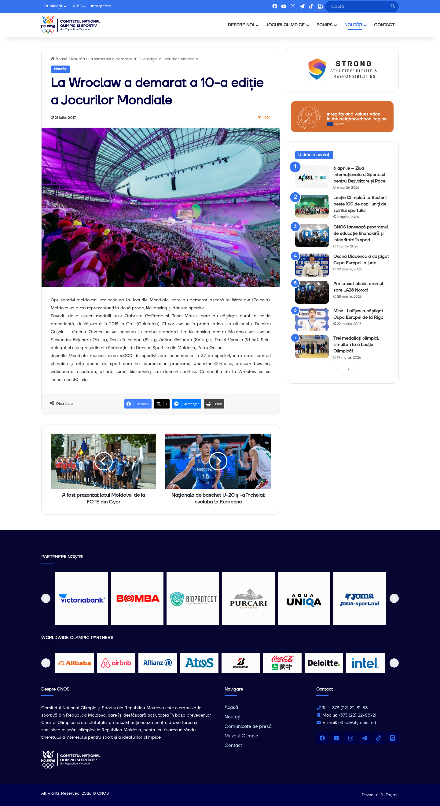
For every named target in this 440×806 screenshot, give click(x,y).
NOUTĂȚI (353, 25)
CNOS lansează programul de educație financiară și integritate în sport (360, 233)
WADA (79, 6)
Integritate (101, 6)
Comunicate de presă (248, 726)
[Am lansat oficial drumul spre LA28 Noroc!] (312, 292)
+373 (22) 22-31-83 (349, 708)
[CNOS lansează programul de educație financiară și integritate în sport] (312, 235)
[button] (45, 598)
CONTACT (384, 25)
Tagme (392, 795)
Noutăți (78, 59)
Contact (233, 745)
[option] (81, 598)
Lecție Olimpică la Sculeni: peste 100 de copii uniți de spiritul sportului (360, 204)
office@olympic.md (357, 722)
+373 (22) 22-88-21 (357, 715)
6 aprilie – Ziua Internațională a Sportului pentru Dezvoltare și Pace (359, 175)
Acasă (59, 59)
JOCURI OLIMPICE (285, 25)
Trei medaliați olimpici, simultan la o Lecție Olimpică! (356, 345)
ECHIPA (324, 25)
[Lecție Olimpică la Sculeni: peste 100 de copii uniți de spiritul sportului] (312, 206)
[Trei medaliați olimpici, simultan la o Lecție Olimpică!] (312, 346)
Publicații (53, 6)
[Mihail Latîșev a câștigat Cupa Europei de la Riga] (312, 319)
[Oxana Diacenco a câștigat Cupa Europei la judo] (312, 265)
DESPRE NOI (241, 25)
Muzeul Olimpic (241, 736)
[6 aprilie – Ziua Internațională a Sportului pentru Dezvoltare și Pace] (312, 176)
